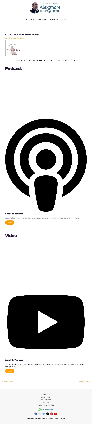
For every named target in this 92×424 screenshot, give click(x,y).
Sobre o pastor (42, 19)
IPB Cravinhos (54, 19)
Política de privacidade (46, 405)
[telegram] (48, 414)
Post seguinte (84, 381)
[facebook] (36, 414)
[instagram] (40, 414)
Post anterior (7, 381)
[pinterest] (52, 414)
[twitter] (44, 414)
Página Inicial (29, 19)
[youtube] (56, 414)
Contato (64, 19)
